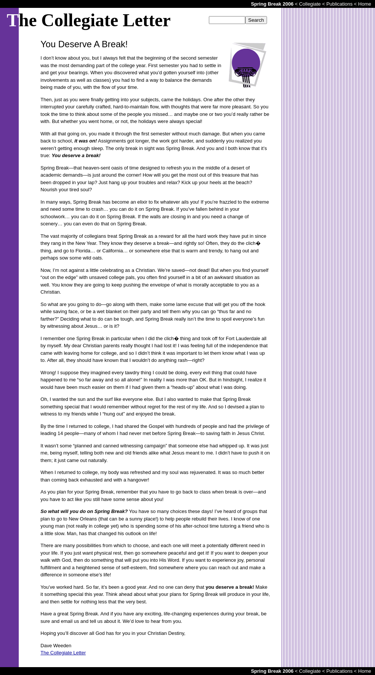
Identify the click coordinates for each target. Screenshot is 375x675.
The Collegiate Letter (63, 653)
